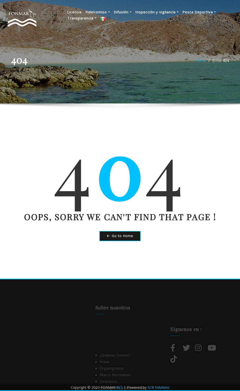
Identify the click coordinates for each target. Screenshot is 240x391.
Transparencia (81, 18)
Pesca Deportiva (199, 12)
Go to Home (120, 236)
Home (200, 63)
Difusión (122, 12)
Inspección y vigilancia (157, 12)
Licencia (74, 12)
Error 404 (220, 63)
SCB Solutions (158, 387)
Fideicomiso (97, 12)
